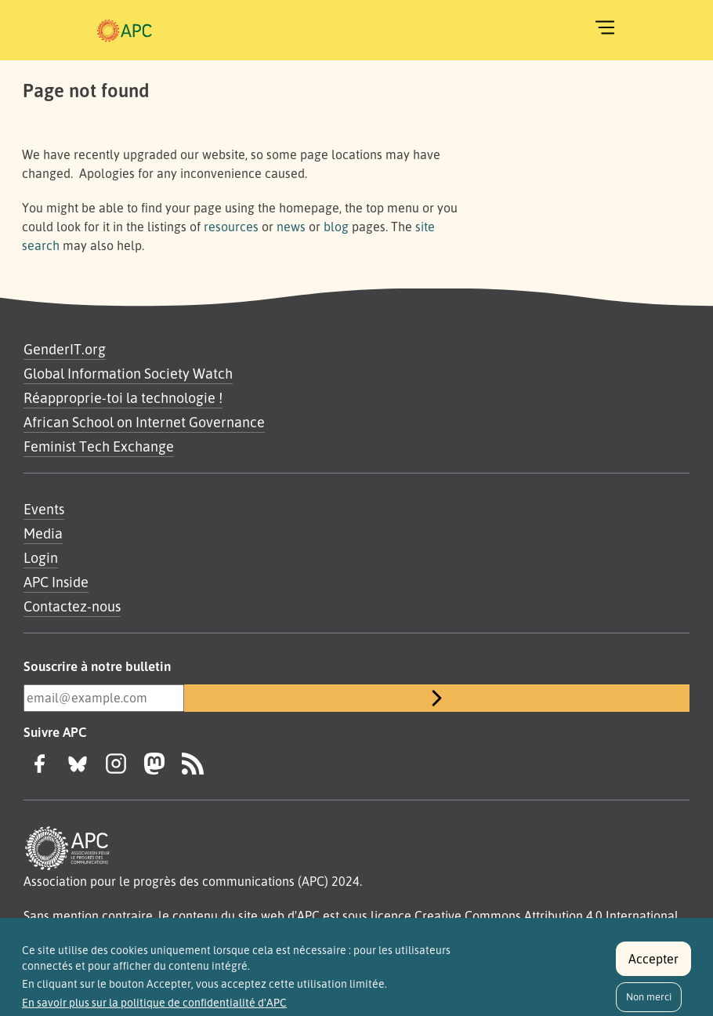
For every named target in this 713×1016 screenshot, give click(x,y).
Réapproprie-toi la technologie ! (123, 397)
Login (41, 557)
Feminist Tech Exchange (99, 446)
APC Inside (56, 581)
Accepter (653, 967)
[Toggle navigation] (605, 27)
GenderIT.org (65, 348)
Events (44, 508)
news (291, 226)
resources (231, 226)
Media (43, 533)
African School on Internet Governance (144, 421)
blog (336, 226)
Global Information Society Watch (128, 373)
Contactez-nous (72, 606)
